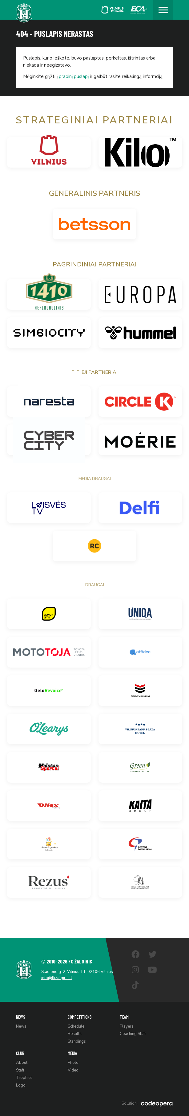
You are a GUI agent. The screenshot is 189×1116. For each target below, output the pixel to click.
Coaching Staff (133, 1034)
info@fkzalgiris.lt (56, 978)
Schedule (76, 1026)
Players (127, 1026)
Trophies (24, 1077)
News (20, 1017)
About (21, 1062)
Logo (21, 1085)
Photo (73, 1062)
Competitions (80, 1017)
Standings (77, 1041)
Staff (20, 1070)
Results (75, 1034)
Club (20, 1053)
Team (124, 1017)
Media (72, 1053)
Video (73, 1070)
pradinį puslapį (74, 76)
